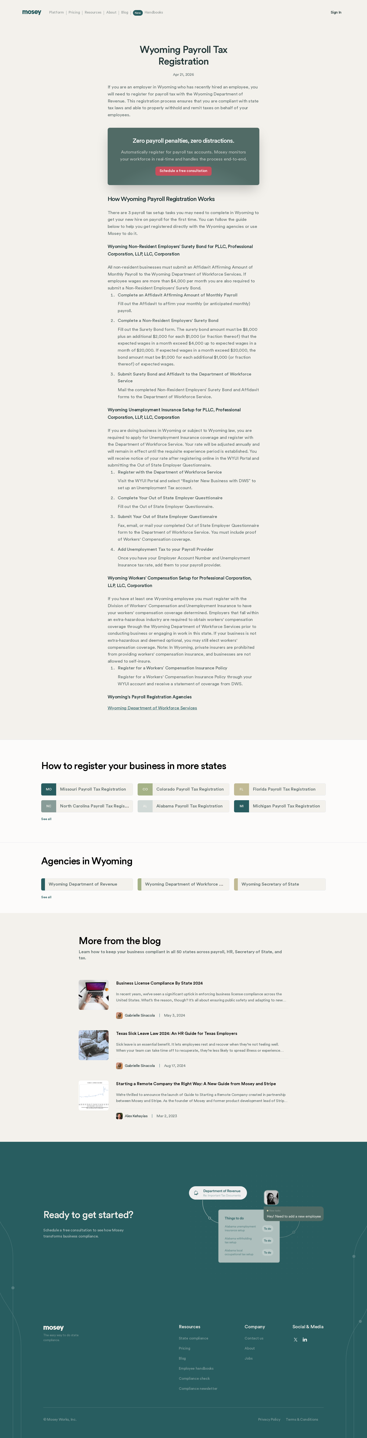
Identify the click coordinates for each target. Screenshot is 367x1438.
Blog (124, 12)
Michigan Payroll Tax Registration (286, 806)
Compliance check (194, 1378)
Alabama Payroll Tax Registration (189, 806)
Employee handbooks (196, 1368)
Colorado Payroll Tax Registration (190, 789)
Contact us (254, 1338)
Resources (93, 12)
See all (46, 819)
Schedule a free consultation (183, 171)
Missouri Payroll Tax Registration (93, 789)
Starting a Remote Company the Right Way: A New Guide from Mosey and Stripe (196, 1084)
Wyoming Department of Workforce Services (152, 708)
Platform (56, 12)
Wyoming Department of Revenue (83, 884)
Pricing (74, 12)
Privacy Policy (269, 1419)
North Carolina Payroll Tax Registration (99, 806)
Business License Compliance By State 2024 (159, 983)
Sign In (336, 12)
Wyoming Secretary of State (270, 884)
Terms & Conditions (302, 1419)
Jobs (248, 1358)
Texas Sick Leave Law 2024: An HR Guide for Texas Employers (176, 1033)
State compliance (193, 1338)
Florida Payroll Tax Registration (284, 789)
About (111, 12)
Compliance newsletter (198, 1389)
